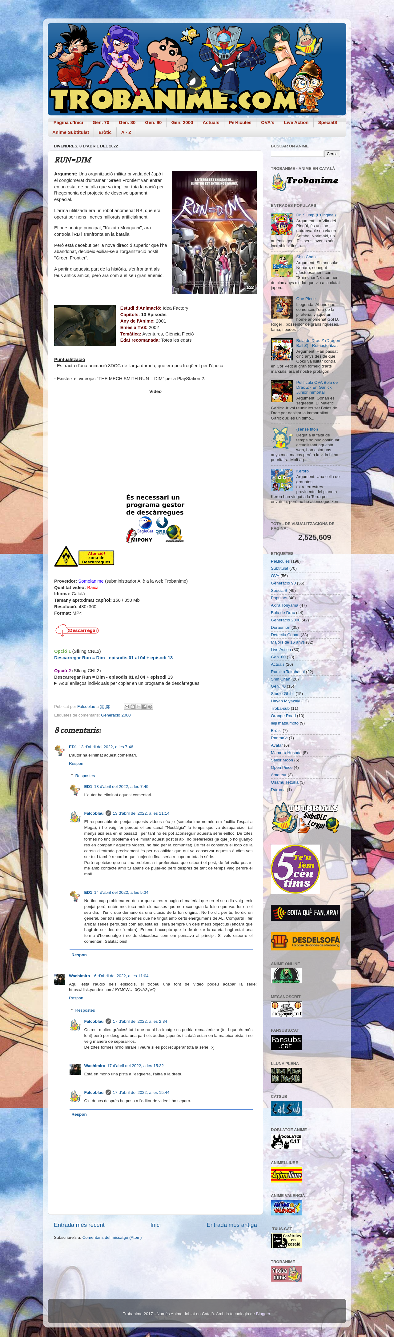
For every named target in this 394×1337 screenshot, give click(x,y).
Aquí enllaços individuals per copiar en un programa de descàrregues (129, 683)
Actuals (211, 122)
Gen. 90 (153, 122)
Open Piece (282, 767)
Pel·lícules (240, 122)
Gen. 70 (101, 122)
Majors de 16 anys (288, 642)
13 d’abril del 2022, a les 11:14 (141, 813)
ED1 (73, 747)
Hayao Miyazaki (285, 701)
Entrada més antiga (232, 1225)
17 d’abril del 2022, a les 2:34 (140, 1021)
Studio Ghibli (283, 693)
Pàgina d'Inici (68, 122)
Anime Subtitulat (70, 132)
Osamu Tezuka (285, 782)
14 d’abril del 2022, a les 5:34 (121, 892)
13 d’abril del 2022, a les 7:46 (106, 747)
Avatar (277, 745)
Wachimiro (79, 976)
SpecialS (328, 122)
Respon (76, 763)
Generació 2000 (116, 715)
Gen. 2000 (182, 122)
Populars (279, 598)
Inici (156, 1225)
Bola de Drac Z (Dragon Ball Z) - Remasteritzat (318, 343)
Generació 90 (283, 583)
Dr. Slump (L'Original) (316, 215)
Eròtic (105, 132)
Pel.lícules (280, 561)
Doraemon (280, 627)
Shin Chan (306, 257)
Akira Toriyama (284, 605)
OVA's (267, 122)
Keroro (302, 471)
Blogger (263, 1313)
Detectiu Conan (285, 634)
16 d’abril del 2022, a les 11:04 (120, 976)
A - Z (126, 132)
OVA (275, 575)
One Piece (306, 298)
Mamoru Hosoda (286, 752)
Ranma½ (279, 738)
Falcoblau (94, 813)
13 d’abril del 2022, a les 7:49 (121, 786)
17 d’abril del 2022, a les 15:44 (141, 1092)
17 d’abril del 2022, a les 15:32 (135, 1065)
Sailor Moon (282, 760)
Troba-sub (280, 708)
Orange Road (283, 715)
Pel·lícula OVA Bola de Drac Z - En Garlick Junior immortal (317, 387)
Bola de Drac (283, 612)
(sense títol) (307, 429)
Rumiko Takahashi (288, 671)
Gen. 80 (127, 122)
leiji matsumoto (285, 723)
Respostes (85, 775)
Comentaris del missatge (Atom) (112, 1237)
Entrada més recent (79, 1225)
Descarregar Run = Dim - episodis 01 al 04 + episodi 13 (113, 657)
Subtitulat (279, 568)
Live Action (296, 122)
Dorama (278, 789)
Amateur (279, 775)
